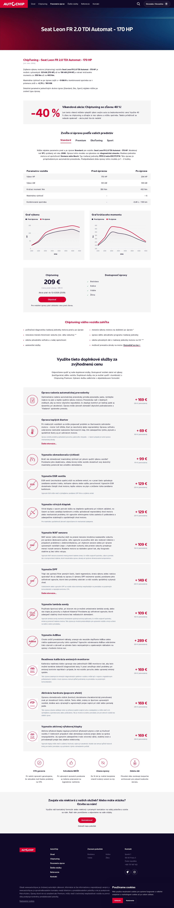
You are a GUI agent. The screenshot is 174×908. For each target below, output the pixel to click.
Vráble (90, 858)
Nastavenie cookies (27, 901)
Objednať (52, 299)
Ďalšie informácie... (49, 443)
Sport (110, 140)
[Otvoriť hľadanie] (138, 4)
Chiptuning (42, 4)
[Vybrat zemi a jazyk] (157, 4)
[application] (54, 239)
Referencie (85, 4)
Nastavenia (130, 900)
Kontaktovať (87, 820)
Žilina (108, 858)
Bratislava (91, 854)
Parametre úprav (57, 4)
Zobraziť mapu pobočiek (87, 826)
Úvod (33, 4)
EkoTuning (97, 140)
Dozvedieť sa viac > (132, 345)
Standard (65, 140)
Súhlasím (117, 900)
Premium (81, 140)
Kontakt (96, 4)
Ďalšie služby (73, 4)
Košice (108, 854)
